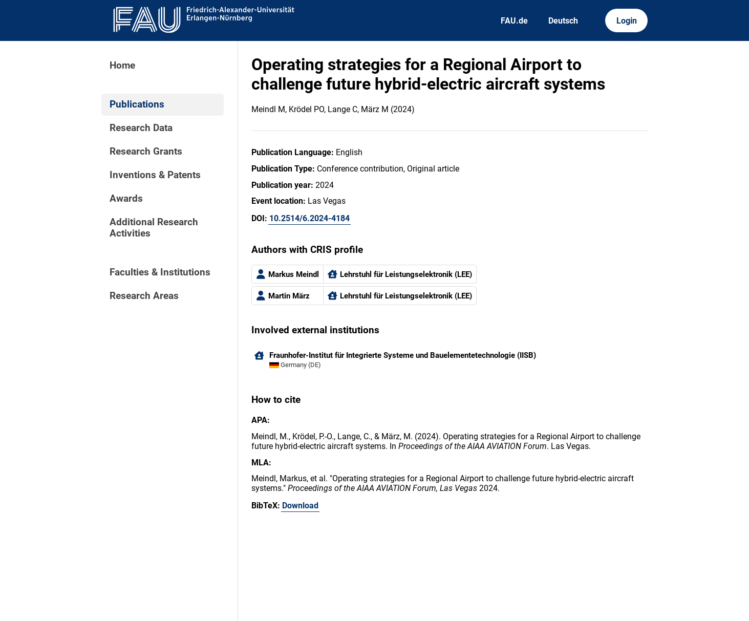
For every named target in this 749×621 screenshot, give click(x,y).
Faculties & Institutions (160, 272)
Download (300, 505)
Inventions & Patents (155, 175)
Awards (126, 198)
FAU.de (514, 21)
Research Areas (144, 296)
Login (626, 21)
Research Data (141, 128)
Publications (137, 104)
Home (122, 65)
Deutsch (563, 21)
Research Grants (146, 151)
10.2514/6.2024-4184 (309, 218)
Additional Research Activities (154, 228)
